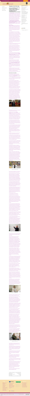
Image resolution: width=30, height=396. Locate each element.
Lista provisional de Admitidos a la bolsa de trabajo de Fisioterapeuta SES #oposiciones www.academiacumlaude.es (19, 374)
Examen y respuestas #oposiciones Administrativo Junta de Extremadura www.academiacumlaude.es (12, 374)
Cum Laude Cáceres (24, 385)
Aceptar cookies (27, 394)
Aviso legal (3, 6)
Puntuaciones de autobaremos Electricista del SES (25, 23)
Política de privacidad (5, 387)
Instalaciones (4, 385)
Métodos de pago (4, 10)
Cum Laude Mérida (24, 384)
